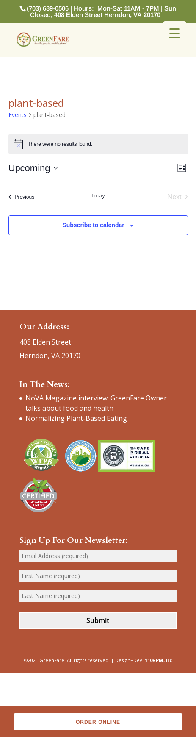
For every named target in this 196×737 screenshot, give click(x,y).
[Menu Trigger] (174, 32)
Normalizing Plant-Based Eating (76, 418)
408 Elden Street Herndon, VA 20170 (107, 14)
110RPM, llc (158, 660)
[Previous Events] (21, 197)
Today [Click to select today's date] (98, 196)
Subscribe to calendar (93, 225)
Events (17, 115)
